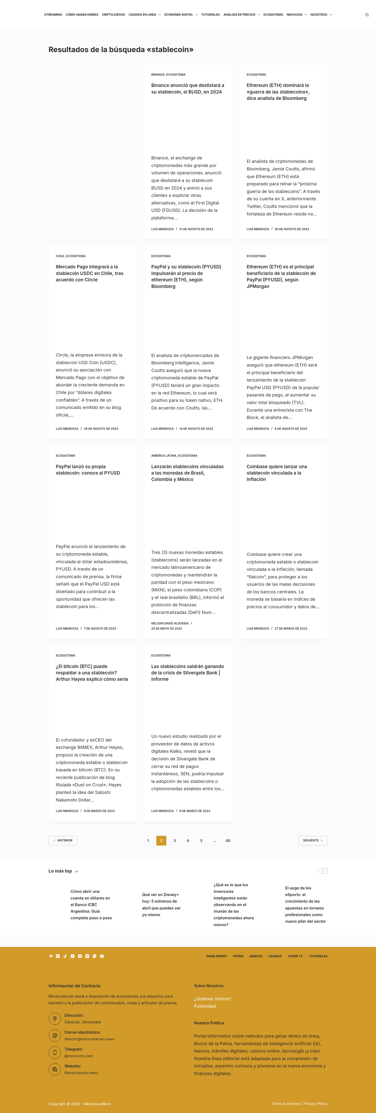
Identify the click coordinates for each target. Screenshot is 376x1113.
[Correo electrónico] (102, 956)
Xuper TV (295, 956)
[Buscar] (367, 14)
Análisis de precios (242, 15)
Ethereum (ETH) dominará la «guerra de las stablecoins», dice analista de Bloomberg (280, 91)
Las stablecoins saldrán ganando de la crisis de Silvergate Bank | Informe (181, 678)
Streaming (53, 14)
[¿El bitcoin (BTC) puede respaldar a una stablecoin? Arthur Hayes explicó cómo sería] (93, 721)
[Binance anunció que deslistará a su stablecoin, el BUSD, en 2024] (188, 131)
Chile (60, 262)
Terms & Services (285, 1103)
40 (228, 852)
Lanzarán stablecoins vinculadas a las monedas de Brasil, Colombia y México (185, 478)
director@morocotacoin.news (92, 1039)
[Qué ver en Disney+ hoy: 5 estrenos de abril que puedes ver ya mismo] (128, 916)
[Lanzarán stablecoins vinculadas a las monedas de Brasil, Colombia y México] (188, 521)
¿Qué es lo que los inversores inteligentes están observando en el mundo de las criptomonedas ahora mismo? (234, 916)
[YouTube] (87, 956)
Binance (158, 74)
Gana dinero (216, 956)
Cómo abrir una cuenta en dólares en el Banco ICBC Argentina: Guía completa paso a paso (91, 916)
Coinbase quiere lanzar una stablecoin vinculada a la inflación (279, 478)
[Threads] (80, 956)
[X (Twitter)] (58, 956)
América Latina (163, 461)
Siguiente (313, 852)
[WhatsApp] (94, 956)
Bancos (256, 956)
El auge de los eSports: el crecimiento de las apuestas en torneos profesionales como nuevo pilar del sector (305, 916)
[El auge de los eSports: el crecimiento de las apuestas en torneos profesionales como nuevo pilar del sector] (271, 916)
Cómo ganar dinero (82, 14)
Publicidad (205, 1006)
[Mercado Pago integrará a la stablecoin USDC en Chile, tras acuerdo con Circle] (93, 323)
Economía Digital (181, 15)
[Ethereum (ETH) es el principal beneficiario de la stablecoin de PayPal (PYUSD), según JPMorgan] (283, 327)
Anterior (62, 852)
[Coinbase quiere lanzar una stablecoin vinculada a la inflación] (283, 522)
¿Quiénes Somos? (212, 998)
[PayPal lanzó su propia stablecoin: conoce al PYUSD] (93, 515)
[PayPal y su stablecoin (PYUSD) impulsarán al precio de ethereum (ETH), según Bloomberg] (188, 326)
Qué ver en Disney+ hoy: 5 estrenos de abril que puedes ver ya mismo (161, 916)
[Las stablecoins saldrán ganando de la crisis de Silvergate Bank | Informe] (188, 713)
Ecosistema (273, 14)
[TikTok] (65, 956)
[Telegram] (50, 956)
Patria (238, 956)
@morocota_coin (80, 1055)
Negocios (298, 15)
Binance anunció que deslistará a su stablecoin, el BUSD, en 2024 (184, 91)
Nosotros (321, 15)
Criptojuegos (113, 14)
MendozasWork (97, 1103)
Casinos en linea (145, 15)
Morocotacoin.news (83, 1072)
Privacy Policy (315, 1103)
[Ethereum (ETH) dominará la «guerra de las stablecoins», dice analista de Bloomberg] (283, 129)
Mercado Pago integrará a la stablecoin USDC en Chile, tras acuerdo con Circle (92, 279)
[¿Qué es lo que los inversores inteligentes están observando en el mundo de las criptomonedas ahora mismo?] (200, 916)
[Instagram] (72, 956)
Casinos (275, 956)
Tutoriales (210, 14)
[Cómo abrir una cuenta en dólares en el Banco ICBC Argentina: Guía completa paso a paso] (57, 916)
